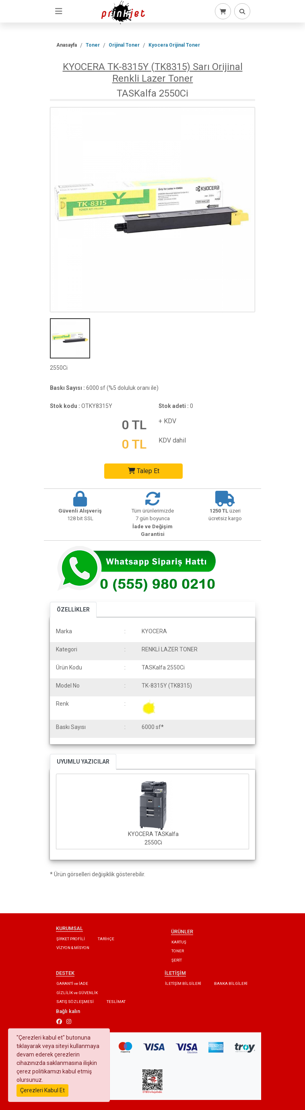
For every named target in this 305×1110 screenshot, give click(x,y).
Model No (68, 685)
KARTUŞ (178, 942)
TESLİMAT (116, 1001)
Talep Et (143, 471)
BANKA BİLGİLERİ (230, 983)
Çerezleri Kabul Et (42, 1090)
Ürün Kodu (69, 667)
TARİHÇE (106, 939)
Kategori (66, 649)
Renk (62, 703)
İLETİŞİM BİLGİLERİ (183, 983)
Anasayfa (66, 45)
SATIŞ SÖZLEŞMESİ (75, 1001)
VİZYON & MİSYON (72, 947)
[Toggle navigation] (59, 11)
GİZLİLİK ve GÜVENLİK (77, 993)
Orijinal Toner (124, 45)
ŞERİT (176, 960)
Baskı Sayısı (71, 727)
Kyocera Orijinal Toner (174, 45)
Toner (93, 45)
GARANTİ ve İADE (72, 983)
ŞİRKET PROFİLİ (70, 939)
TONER (177, 951)
